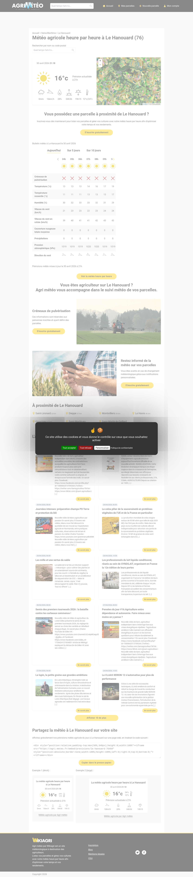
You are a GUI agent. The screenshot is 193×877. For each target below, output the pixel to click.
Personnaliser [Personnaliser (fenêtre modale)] (102, 448)
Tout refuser (85, 448)
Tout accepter (69, 448)
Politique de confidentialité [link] (122, 448)
